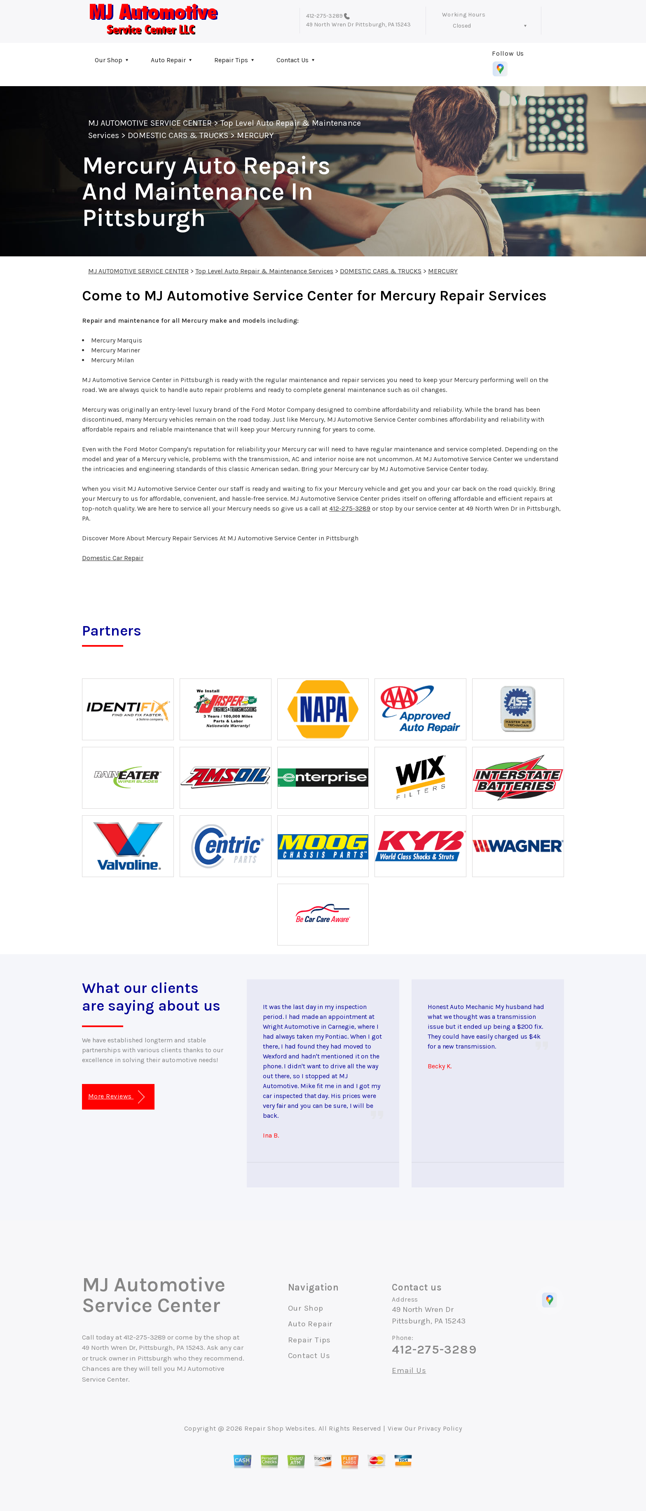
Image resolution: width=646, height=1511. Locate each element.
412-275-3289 (324, 15)
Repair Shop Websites (279, 1428)
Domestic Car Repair (112, 558)
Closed (462, 25)
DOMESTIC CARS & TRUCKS (178, 135)
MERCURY (255, 135)
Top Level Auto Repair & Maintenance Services (264, 271)
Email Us (409, 1371)
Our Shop (108, 60)
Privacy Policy (440, 1428)
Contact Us (292, 60)
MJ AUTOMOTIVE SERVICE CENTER (150, 123)
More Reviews (116, 1097)
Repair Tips (231, 60)
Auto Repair (168, 60)
